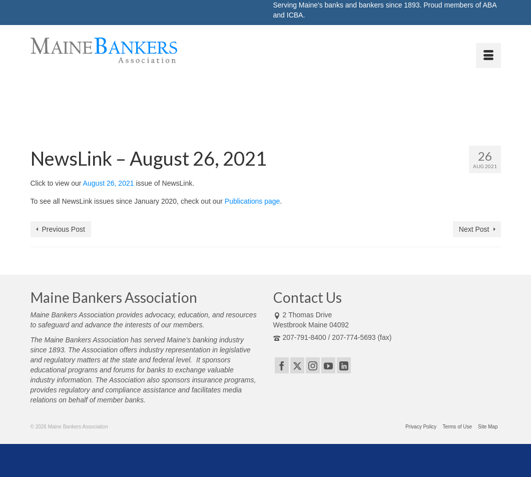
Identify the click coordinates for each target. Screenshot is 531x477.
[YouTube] (328, 365)
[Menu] (488, 55)
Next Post (474, 229)
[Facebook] (282, 365)
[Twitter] (297, 365)
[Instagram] (313, 365)
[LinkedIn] (344, 365)
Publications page (252, 201)
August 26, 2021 (108, 183)
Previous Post (63, 229)
